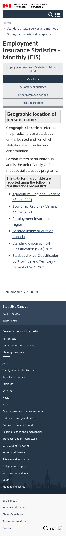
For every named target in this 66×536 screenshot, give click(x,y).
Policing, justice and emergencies (22, 432)
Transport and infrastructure (20, 438)
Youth (6, 480)
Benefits (7, 390)
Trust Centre (10, 321)
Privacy (7, 528)
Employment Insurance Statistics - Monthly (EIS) (33, 69)
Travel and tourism (14, 377)
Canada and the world (16, 445)
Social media (10, 500)
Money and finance (14, 452)
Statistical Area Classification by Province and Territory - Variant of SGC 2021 (35, 261)
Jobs (5, 363)
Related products (33, 102)
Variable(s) (33, 79)
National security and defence (20, 418)
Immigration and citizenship (19, 370)
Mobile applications (14, 507)
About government (14, 352)
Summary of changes (33, 86)
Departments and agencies (19, 345)
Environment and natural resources (24, 411)
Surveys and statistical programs (29, 34)
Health (6, 397)
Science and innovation (16, 459)
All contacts (9, 338)
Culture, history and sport (18, 425)
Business (8, 384)
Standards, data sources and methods (32, 28)
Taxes (6, 404)
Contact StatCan (12, 314)
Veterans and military (15, 473)
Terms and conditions (15, 521)
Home (7, 23)
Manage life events (14, 486)
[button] (33, 14)
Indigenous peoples (14, 466)
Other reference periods (33, 94)
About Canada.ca (13, 514)
